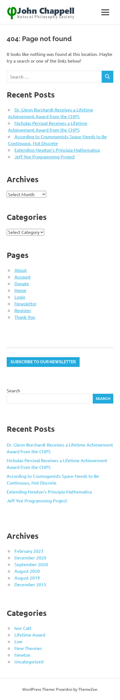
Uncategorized (28, 661)
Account (22, 276)
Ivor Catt (22, 628)
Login (19, 297)
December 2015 (30, 584)
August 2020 (27, 571)
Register (22, 310)
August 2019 (27, 577)
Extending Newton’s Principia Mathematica (57, 150)
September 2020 (31, 564)
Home (20, 290)
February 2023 (28, 551)
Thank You (24, 317)
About (20, 270)
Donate (21, 283)
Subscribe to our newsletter (43, 362)
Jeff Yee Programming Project (44, 156)
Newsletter (25, 303)
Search (13, 390)
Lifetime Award (29, 634)
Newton (22, 655)
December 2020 (30, 557)
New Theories (28, 648)
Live (18, 641)
